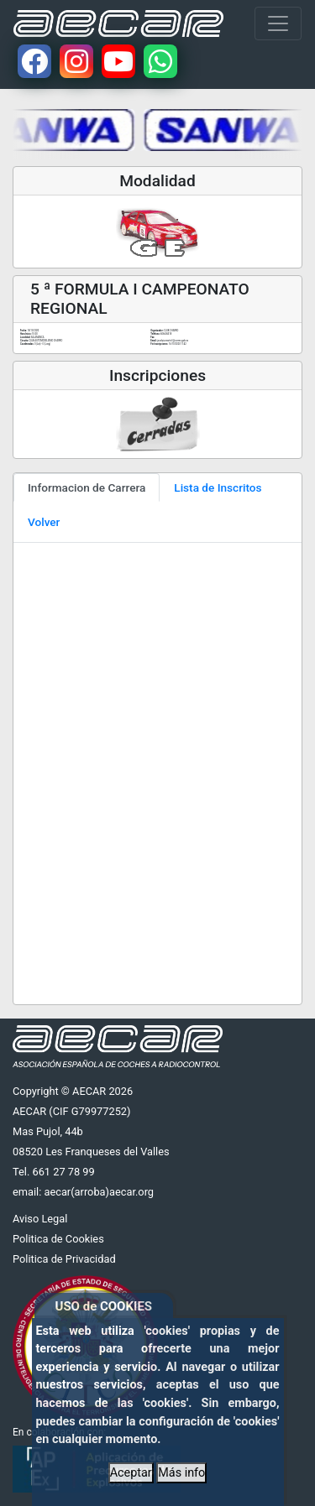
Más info (181, 1473)
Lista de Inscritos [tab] (217, 487)
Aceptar (131, 1473)
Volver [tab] (44, 522)
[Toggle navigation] (278, 23)
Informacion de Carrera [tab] (86, 487)
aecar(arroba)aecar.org (99, 1192)
